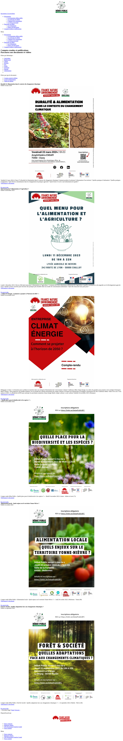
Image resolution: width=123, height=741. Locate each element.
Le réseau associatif (13, 22)
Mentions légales (8, 725)
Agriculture (7, 58)
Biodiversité (7, 60)
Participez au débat (9, 24)
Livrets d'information (10, 79)
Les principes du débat (14, 19)
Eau (5, 64)
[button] (8, 13)
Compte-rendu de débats (10, 78)
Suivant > (17, 710)
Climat (6, 61)
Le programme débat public (15, 18)
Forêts (6, 66)
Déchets (6, 63)
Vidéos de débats (8, 81)
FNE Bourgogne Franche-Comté (13, 727)
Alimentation (7, 70)
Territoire (6, 67)
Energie (6, 69)
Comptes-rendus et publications (12, 29)
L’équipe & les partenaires (15, 21)
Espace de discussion (13, 27)
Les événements (12, 26)
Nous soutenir (8, 728)
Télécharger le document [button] (7, 183)
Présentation (7, 16)
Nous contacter (8, 723)
